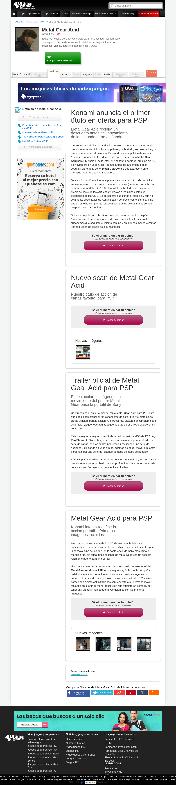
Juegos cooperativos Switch (43, 753)
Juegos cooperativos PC (41, 770)
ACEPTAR (90, 782)
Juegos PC (72, 762)
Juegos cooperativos (29, 13)
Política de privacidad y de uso (113, 771)
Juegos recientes (50, 13)
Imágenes (87, 74)
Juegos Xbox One (76, 758)
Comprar (151, 72)
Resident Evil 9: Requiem (119, 739)
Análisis (65, 13)
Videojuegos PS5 (76, 746)
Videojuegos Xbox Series (80, 754)
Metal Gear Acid (21, 74)
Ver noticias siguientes (37, 146)
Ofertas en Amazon (149, 13)
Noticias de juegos (128, 13)
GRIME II (109, 743)
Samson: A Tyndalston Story (120, 746)
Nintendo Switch (75, 743)
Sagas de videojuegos (82, 13)
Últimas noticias (75, 739)
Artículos (65, 74)
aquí (81, 782)
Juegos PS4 (73, 750)
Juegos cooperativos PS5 (42, 745)
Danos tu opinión (113, 245)
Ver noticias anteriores (37, 117)
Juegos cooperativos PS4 (42, 749)
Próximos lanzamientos (105, 13)
